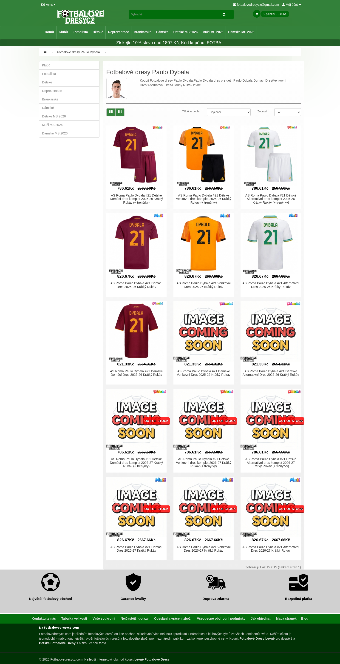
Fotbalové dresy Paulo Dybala (78, 52)
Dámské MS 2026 (241, 32)
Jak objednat (261, 618)
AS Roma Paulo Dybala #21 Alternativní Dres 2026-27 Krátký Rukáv (270, 548)
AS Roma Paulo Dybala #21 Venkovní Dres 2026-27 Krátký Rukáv (203, 548)
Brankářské (142, 32)
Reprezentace (118, 32)
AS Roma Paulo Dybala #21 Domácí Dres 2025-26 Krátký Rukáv (136, 284)
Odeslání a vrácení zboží (173, 618)
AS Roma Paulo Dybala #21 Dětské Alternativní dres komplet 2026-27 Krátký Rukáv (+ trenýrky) (270, 462)
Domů (49, 32)
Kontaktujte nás (44, 618)
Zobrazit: (263, 111)
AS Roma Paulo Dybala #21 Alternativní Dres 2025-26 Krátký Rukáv (270, 284)
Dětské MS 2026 (185, 32)
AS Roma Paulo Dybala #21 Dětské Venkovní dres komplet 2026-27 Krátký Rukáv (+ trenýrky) (203, 462)
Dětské (98, 32)
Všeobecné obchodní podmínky (221, 618)
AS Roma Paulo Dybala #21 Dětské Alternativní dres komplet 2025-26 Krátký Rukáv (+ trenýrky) (270, 199)
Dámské (162, 32)
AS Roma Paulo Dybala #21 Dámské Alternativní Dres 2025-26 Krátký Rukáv (271, 372)
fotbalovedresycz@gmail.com (256, 4)
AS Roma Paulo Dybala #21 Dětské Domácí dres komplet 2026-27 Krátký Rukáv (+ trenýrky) (136, 462)
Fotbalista (80, 32)
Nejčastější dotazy (134, 618)
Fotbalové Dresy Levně (257, 638)
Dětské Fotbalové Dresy (57, 643)
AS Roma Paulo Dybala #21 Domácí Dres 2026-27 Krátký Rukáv (136, 548)
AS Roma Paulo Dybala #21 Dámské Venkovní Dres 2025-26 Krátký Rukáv (203, 372)
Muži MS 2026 (212, 32)
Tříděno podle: (191, 111)
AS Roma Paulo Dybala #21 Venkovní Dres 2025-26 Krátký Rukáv (203, 284)
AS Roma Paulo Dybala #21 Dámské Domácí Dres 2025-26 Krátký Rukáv (136, 372)
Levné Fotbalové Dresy (152, 659)
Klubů (63, 32)
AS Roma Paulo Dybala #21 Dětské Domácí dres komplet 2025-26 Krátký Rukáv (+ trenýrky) (136, 199)
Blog (304, 618)
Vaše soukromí (104, 618)
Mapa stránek (286, 618)
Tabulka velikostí (74, 618)
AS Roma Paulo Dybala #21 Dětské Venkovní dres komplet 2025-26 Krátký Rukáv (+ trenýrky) (203, 199)
